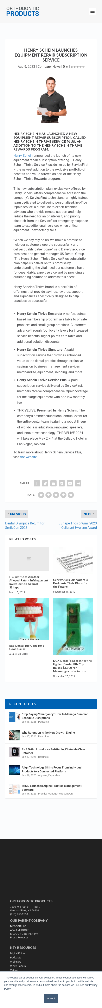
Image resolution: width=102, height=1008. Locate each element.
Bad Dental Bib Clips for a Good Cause (27, 647)
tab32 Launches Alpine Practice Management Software (52, 787)
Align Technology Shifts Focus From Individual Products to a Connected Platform (52, 769)
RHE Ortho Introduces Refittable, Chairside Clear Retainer (53, 751)
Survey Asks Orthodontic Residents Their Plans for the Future (70, 583)
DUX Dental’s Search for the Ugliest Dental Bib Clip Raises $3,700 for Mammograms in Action (72, 666)
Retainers (43, 756)
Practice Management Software (55, 793)
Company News (49, 67)
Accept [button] (51, 998)
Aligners (42, 775)
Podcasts (43, 721)
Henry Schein (23, 156)
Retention (43, 736)
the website (28, 457)
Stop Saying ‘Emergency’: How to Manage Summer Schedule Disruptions (55, 716)
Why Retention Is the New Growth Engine (48, 732)
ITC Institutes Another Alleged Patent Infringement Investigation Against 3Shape (28, 582)
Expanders (54, 775)
